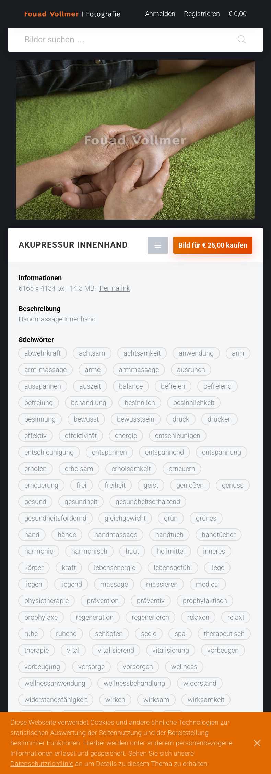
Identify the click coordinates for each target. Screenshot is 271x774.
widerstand (199, 683)
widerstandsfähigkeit (55, 700)
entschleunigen (177, 436)
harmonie (38, 551)
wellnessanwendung (54, 683)
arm (238, 353)
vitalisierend (116, 650)
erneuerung (41, 485)
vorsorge (91, 667)
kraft (69, 568)
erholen (35, 469)
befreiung (38, 403)
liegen (33, 584)
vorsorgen (138, 667)
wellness (184, 667)
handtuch (169, 535)
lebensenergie (115, 568)
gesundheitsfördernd (55, 518)
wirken (115, 700)
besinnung (40, 419)
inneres (214, 551)
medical (208, 584)
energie (126, 436)
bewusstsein (135, 419)
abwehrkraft (42, 353)
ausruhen (191, 370)
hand (31, 535)
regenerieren (150, 617)
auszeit (90, 386)
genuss (233, 485)
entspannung (221, 452)
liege (217, 568)
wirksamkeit (206, 700)
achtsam (92, 353)
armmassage (139, 370)
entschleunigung (49, 452)
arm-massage (45, 370)
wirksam (156, 700)
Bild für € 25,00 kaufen (212, 245)
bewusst (86, 419)
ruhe (31, 634)
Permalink (114, 288)
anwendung (196, 353)
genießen (190, 485)
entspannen (109, 452)
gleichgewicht (125, 518)
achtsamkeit (142, 353)
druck (181, 419)
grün (171, 518)
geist (151, 485)
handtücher (219, 535)
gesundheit (80, 502)
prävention (103, 601)
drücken (220, 419)
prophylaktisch (205, 601)
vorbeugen (223, 650)
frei (81, 485)
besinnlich (140, 403)
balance (131, 386)
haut (132, 551)
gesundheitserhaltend (148, 502)
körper (34, 568)
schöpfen (109, 634)
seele (148, 634)
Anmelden (160, 14)
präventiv (151, 601)
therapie (36, 650)
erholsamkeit (131, 469)
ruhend (66, 634)
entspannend (164, 452)
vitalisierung (170, 650)
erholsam (79, 469)
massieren (162, 584)
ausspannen (42, 386)
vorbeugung (42, 667)
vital (73, 650)
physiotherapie (46, 601)
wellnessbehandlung (134, 683)
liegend (71, 584)
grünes (206, 518)
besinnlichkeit (193, 403)
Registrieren (202, 14)
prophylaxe (41, 617)
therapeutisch (224, 634)
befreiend (217, 386)
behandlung (88, 403)
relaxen (198, 617)
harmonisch (89, 551)
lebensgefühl (173, 568)
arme (93, 370)
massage (114, 584)
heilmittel (171, 551)
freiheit (115, 485)
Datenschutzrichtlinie (41, 764)
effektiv (35, 436)
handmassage (115, 535)
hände (67, 535)
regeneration (95, 617)
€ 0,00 (237, 14)
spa (180, 634)
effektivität (81, 436)
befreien (173, 386)
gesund (35, 502)
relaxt (235, 617)
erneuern (182, 469)
